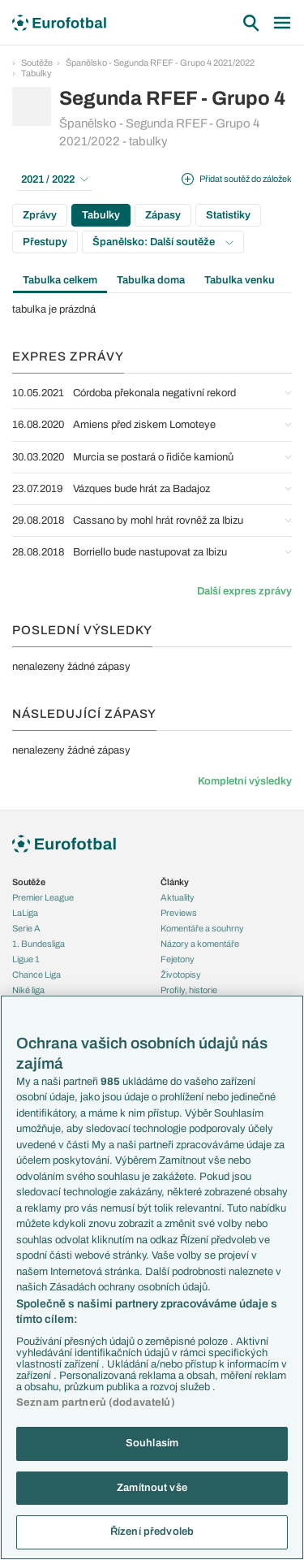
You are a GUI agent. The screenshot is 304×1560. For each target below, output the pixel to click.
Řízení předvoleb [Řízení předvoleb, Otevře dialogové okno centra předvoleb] (152, 1531)
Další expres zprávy (244, 591)
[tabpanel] (152, 309)
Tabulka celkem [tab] (60, 280)
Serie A (26, 928)
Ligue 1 (26, 959)
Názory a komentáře (200, 944)
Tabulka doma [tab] (151, 280)
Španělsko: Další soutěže (162, 242)
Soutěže (37, 62)
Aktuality (178, 897)
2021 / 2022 (54, 179)
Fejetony (178, 959)
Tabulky (36, 73)
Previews (179, 913)
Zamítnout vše (152, 1487)
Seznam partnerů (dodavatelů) (95, 1402)
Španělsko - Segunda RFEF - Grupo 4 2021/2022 (160, 62)
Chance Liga (36, 974)
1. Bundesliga (38, 944)
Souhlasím (152, 1443)
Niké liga (28, 990)
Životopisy (181, 974)
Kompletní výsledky (245, 781)
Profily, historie (189, 990)
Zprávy (40, 215)
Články (175, 882)
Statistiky (228, 215)
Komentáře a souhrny (202, 928)
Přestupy (45, 242)
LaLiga (25, 913)
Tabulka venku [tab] (239, 280)
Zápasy (163, 215)
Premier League (43, 897)
